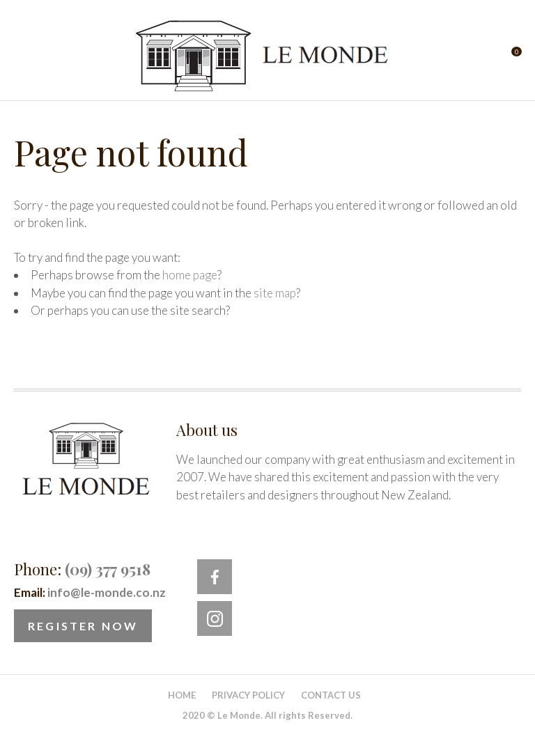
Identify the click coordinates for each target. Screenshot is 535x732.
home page (189, 274)
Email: (90, 592)
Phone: (82, 569)
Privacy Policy (248, 695)
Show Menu (22, 56)
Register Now (83, 625)
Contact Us (331, 695)
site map (275, 293)
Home (182, 695)
